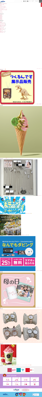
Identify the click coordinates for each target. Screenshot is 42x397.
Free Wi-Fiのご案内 (2, 4)
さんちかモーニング (2, 8)
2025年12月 (1, 16)
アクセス (1, 10)
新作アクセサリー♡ (39, 195)
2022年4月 (1, 19)
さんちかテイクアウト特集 (3, 6)
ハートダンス (1, 27)
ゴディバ (1, 30)
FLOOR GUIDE (36, 1)
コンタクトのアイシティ (2, 23)
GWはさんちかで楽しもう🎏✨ (28, 213)
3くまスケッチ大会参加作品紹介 (3, 3)
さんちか (1, 21)
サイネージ (1, 11)
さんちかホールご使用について (3, 7)
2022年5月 (1, 18)
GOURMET (32, 1)
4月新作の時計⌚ (2, 343)
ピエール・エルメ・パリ (2, 24)
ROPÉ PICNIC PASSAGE (2, 25)
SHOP (30, 1)
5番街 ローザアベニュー (2, 28)
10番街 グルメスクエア (2, 31)
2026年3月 (1, 15)
